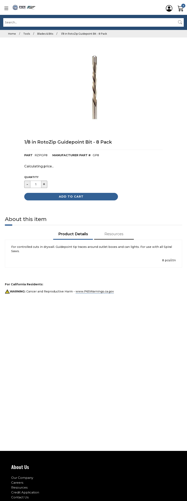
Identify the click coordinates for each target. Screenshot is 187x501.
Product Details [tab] (73, 234)
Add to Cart (71, 196)
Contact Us (20, 497)
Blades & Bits (45, 33)
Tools (26, 33)
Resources (19, 487)
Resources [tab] (113, 234)
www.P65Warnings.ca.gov (95, 291)
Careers (17, 483)
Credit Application (25, 492)
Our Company (22, 478)
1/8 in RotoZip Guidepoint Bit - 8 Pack (83, 33)
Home (12, 33)
